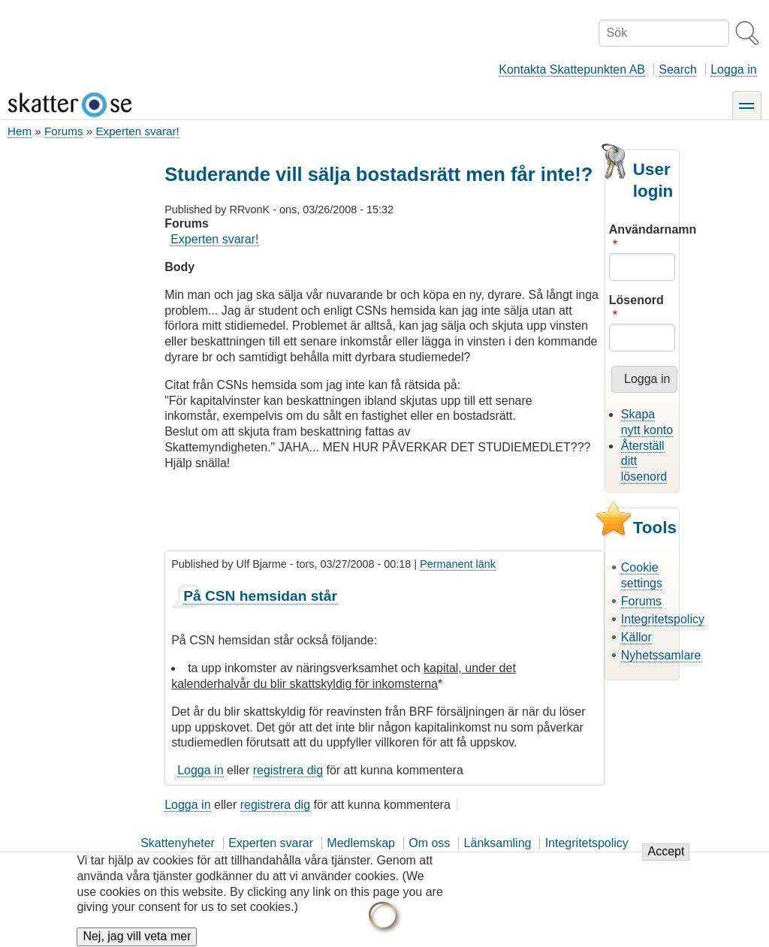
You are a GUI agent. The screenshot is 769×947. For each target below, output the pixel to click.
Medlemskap (361, 843)
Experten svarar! (137, 131)
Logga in (733, 69)
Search (678, 69)
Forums (63, 131)
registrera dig (288, 770)
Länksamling (498, 843)
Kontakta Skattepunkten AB (572, 69)
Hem (20, 131)
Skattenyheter (177, 843)
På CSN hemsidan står (260, 596)
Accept (665, 860)
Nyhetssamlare (661, 655)
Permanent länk (458, 564)
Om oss (429, 843)
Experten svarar (270, 843)
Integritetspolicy (662, 619)
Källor (636, 637)
